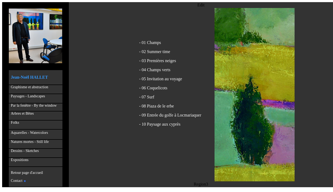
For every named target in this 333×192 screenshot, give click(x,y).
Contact (18, 181)
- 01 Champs (150, 42)
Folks (15, 123)
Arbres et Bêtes (21, 113)
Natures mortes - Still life (30, 142)
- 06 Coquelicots (153, 88)
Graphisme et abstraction (29, 87)
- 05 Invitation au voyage (160, 79)
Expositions (19, 160)
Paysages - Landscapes (28, 96)
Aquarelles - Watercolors (29, 133)
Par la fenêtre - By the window (34, 105)
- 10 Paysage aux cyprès (160, 124)
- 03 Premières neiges (157, 60)
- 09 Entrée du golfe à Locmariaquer (170, 115)
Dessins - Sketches (25, 151)
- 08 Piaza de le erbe (156, 106)
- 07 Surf (146, 97)
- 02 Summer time (154, 51)
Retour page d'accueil (26, 173)
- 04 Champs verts (155, 69)
